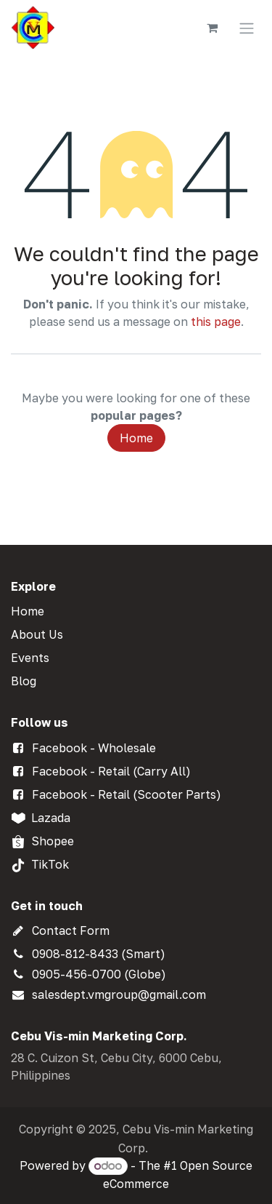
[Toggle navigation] (246, 27)
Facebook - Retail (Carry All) (111, 771)
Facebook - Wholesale (94, 748)
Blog (23, 681)
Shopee (52, 841)
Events (30, 657)
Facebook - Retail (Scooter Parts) (126, 794)
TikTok (50, 864)
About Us (37, 634)
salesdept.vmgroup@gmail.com (119, 994)
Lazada (50, 817)
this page (216, 321)
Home (136, 438)
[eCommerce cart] (211, 27)
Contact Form (71, 930)
